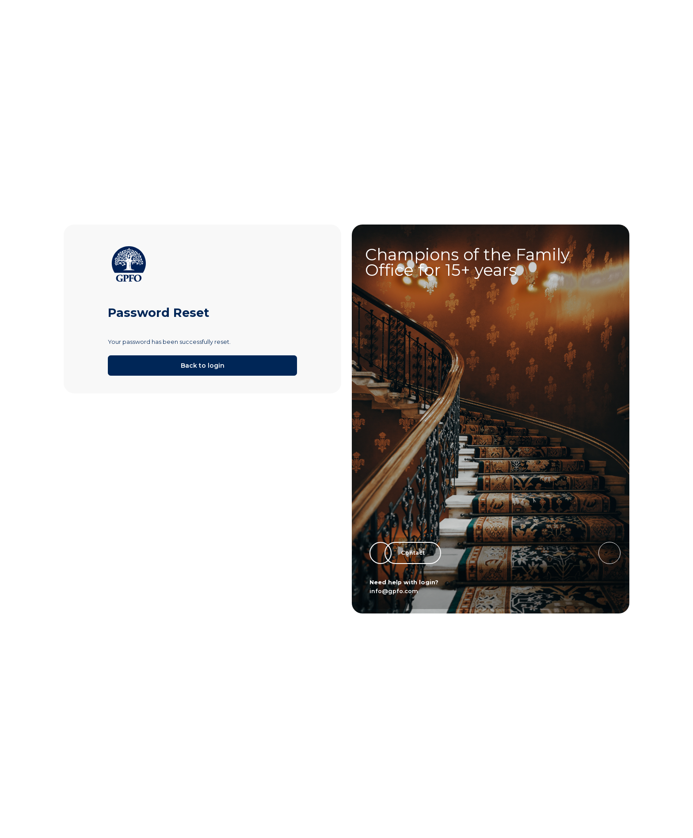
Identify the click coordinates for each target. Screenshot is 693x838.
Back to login (203, 365)
